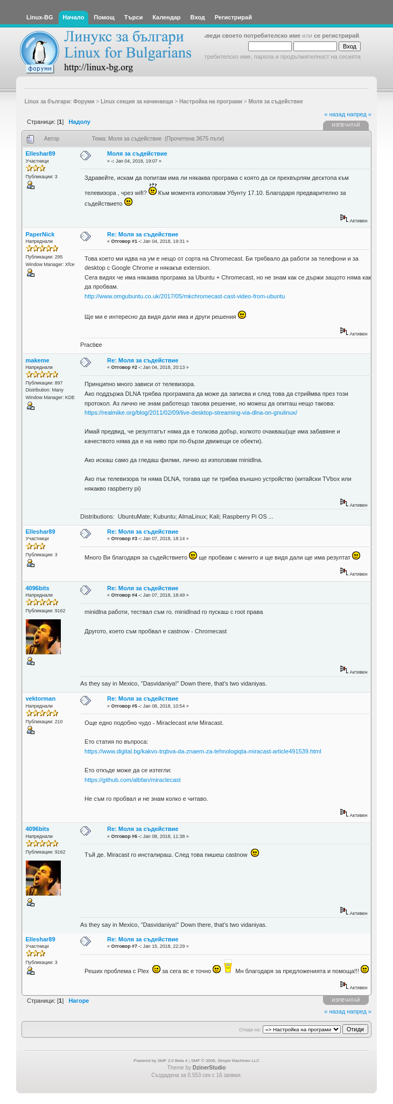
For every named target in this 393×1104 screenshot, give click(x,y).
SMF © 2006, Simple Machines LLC (225, 1060)
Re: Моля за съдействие (142, 234)
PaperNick (40, 234)
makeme (38, 360)
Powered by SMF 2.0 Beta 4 (160, 1060)
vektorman (41, 698)
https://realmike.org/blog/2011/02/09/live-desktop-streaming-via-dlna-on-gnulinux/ (191, 412)
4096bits (38, 588)
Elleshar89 (40, 153)
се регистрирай (336, 35)
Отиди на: (250, 1029)
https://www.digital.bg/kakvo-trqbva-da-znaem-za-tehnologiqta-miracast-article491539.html (203, 751)
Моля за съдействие (137, 153)
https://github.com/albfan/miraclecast (133, 780)
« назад (334, 114)
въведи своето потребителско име (249, 35)
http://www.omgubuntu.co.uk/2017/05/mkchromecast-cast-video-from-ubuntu (185, 296)
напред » (359, 114)
